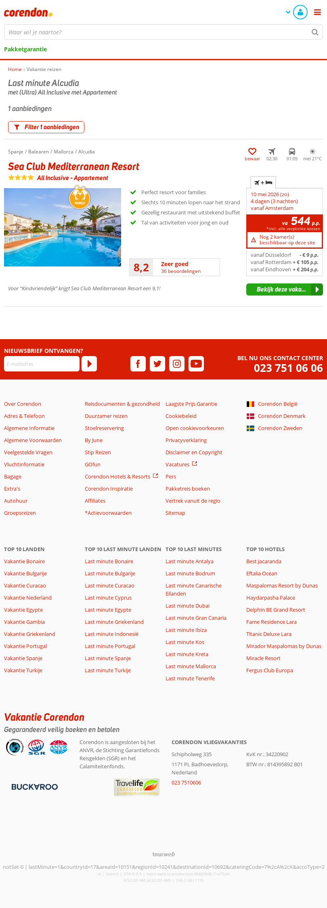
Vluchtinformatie (24, 464)
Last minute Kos (185, 642)
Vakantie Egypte (23, 609)
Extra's (12, 488)
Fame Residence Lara (271, 621)
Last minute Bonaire (109, 561)
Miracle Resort (263, 658)
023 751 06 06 (288, 368)
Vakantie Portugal (25, 646)
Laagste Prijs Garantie (191, 403)
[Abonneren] (89, 363)
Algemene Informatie (29, 428)
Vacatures (177, 464)
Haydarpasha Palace (270, 597)
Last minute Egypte (108, 609)
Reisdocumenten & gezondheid (122, 403)
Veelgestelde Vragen (28, 452)
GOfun (93, 464)
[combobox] (163, 32)
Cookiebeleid (181, 415)
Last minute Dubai (188, 605)
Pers (171, 476)
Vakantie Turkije (23, 670)
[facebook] (138, 364)
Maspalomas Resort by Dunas (282, 585)
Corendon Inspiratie (109, 488)
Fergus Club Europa (269, 670)
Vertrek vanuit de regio (193, 500)
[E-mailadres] (42, 363)
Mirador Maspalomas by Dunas (283, 646)
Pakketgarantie (25, 49)
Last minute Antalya (190, 561)
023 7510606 (186, 782)
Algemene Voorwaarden (33, 440)
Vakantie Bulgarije (25, 573)
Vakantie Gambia (24, 621)
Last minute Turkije (108, 670)
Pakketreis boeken (188, 488)
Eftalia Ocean (261, 573)
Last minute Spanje (108, 658)
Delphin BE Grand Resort (275, 609)
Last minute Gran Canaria (196, 617)
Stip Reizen (98, 452)
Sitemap (175, 512)
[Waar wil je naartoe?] (163, 32)
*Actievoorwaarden (108, 512)
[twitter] (157, 364)
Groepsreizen (20, 512)
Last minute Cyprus (108, 597)
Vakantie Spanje (23, 658)
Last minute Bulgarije (110, 573)
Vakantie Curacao (25, 585)
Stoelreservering (104, 428)
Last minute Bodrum (190, 573)
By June (94, 440)
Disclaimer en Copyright (194, 452)
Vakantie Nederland (28, 597)
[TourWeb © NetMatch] (164, 854)
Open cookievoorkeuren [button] (195, 428)
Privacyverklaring (186, 440)
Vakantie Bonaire (24, 561)
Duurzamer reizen (106, 415)
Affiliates (95, 500)
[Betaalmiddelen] (33, 786)
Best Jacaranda (263, 561)
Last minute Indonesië (111, 633)
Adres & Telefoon (24, 415)
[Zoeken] (315, 32)
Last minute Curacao (109, 585)
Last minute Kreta (187, 654)
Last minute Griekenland (114, 621)
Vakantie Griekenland (29, 633)
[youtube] (196, 364)
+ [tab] (263, 182)
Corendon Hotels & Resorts (117, 476)
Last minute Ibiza (186, 629)
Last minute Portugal (110, 646)
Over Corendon (22, 403)
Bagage (12, 476)
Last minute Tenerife (190, 678)
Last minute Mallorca (191, 666)
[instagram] (176, 364)
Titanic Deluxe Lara (268, 633)
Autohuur (15, 500)
